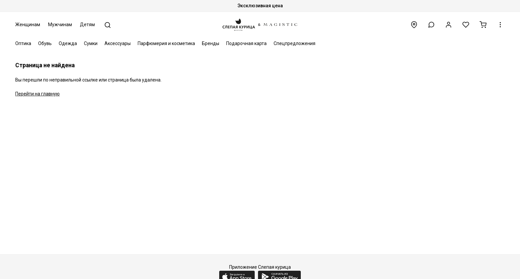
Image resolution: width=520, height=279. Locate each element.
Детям (87, 24)
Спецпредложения (294, 43)
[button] (431, 25)
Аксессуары (117, 43)
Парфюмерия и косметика (166, 43)
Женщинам (27, 24)
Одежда (68, 43)
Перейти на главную (37, 93)
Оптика (23, 43)
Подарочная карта (246, 43)
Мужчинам (60, 24)
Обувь (45, 43)
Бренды (210, 43)
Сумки (91, 43)
